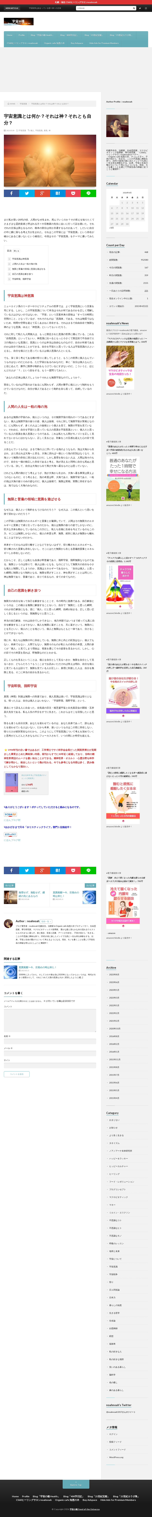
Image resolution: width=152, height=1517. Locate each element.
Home (9, 35)
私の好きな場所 (116, 1359)
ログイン (113, 1434)
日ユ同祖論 (114, 1289)
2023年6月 (114, 982)
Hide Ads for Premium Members (104, 43)
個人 (32, 130)
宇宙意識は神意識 (18, 259)
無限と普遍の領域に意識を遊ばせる (26, 269)
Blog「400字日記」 (69, 35)
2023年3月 (114, 997)
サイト (7, 1060)
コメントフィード (117, 1449)
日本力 (112, 1297)
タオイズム (114, 1143)
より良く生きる (116, 1135)
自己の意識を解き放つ (20, 274)
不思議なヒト (115, 1228)
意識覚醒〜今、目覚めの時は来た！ (38, 967)
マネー (112, 1205)
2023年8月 (114, 974)
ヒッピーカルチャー (118, 1166)
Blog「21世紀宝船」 (94, 35)
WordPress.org (116, 1457)
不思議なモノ (115, 1235)
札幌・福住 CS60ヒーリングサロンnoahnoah (76, 2)
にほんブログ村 (12, 819)
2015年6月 (114, 1082)
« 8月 (111, 227)
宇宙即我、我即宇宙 (19, 279)
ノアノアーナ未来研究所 (120, 1150)
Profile (22, 35)
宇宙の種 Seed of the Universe (85, 1509)
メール (8, 1048)
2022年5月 (114, 1005)
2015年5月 (114, 1090)
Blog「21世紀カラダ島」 (121, 35)
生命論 (112, 1320)
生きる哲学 (114, 1313)
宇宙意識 (22, 130)
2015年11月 (115, 1059)
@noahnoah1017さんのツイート (121, 1412)
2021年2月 (114, 1021)
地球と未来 (114, 1251)
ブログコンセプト (117, 1189)
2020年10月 (115, 1028)
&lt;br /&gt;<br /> (127, 415)
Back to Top (75, 1485)
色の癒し (113, 1382)
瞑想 (111, 1336)
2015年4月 (114, 1098)
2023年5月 (114, 990)
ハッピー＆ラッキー (118, 1158)
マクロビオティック (118, 1197)
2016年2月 (114, 1044)
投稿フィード (115, 1442)
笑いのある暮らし (117, 1367)
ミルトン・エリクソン (119, 1212)
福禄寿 (112, 1344)
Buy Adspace (77, 43)
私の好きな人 (115, 1351)
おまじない (114, 1120)
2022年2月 (114, 1013)
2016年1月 (114, 1051)
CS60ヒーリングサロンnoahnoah (22, 43)
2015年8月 (114, 1067)
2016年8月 (114, 1036)
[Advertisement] (76, 69)
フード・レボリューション (121, 1181)
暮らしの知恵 (115, 1305)
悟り (111, 1282)
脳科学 (112, 1374)
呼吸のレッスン (116, 1243)
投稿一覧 (45, 921)
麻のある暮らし (116, 1390)
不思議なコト (115, 1220)
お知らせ (113, 1127)
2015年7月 (114, 1075)
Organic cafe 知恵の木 (54, 43)
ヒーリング (114, 1174)
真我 (45, 130)
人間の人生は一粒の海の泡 (22, 264)
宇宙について (115, 1259)
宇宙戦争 (113, 1274)
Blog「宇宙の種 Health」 (42, 35)
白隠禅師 (113, 1328)
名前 (7, 1036)
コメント (8, 1006)
